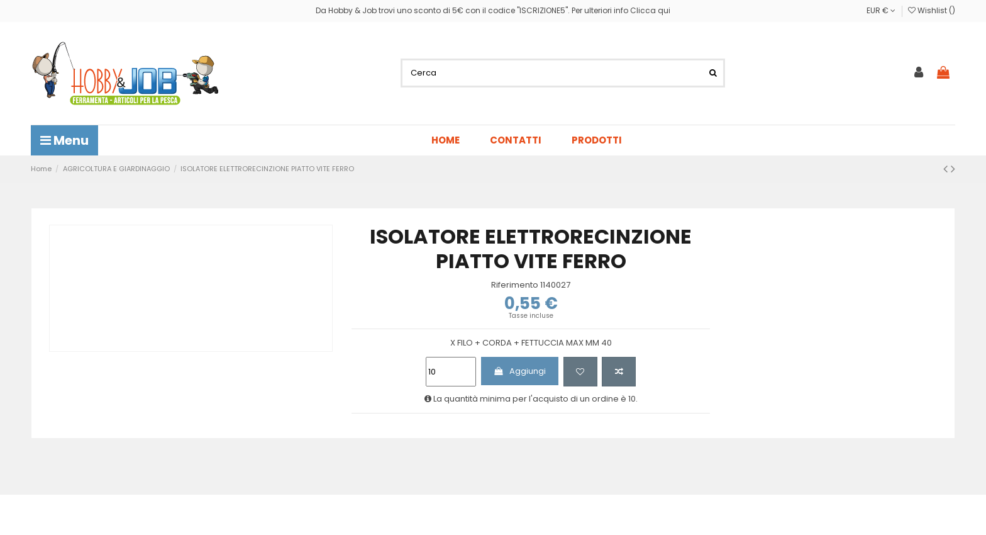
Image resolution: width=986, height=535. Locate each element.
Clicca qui (650, 10)
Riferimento (514, 285)
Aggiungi (519, 371)
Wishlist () (931, 10)
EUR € (881, 10)
